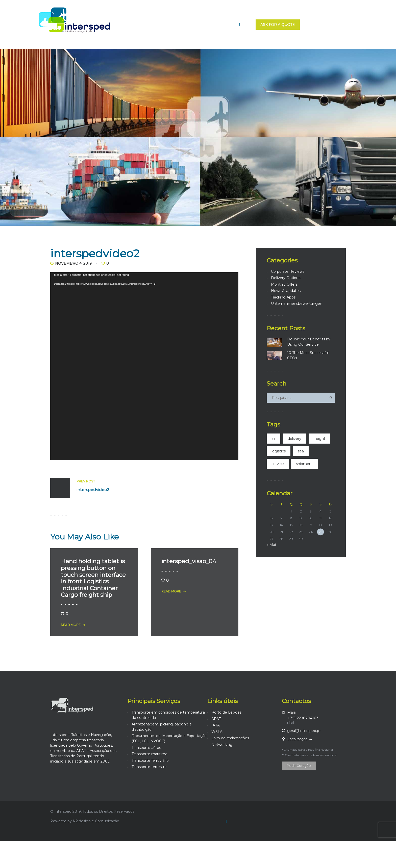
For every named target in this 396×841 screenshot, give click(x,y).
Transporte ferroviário (150, 760)
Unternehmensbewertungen (296, 303)
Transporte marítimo (149, 754)
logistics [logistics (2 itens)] (278, 451)
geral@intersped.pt (304, 730)
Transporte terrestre (149, 767)
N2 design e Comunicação (96, 821)
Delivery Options (285, 278)
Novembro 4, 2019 (73, 263)
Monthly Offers (284, 284)
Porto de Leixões (226, 712)
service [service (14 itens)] (277, 464)
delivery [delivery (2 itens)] (294, 438)
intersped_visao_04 (188, 561)
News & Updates (286, 290)
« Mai (271, 544)
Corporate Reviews (287, 271)
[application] (144, 366)
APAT (216, 719)
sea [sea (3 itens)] (301, 451)
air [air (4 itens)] (273, 438)
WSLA (216, 731)
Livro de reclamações (230, 738)
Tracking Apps (283, 297)
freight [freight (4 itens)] (319, 438)
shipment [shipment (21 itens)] (304, 464)
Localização (298, 739)
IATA (215, 725)
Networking (221, 744)
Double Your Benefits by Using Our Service (308, 342)
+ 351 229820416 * (302, 718)
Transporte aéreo (146, 747)
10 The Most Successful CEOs (308, 355)
